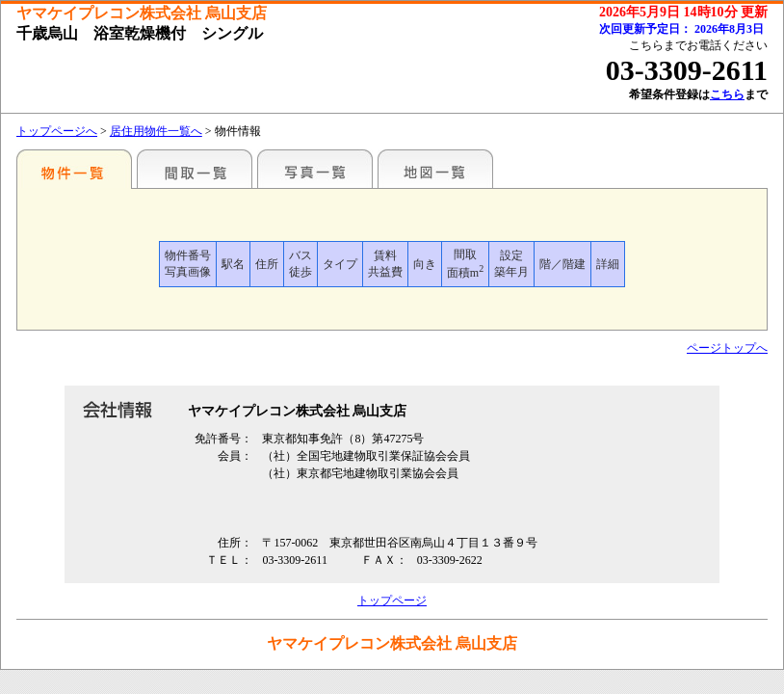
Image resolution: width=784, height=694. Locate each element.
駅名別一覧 (74, 168)
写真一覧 (315, 168)
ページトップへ (727, 348)
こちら (727, 94)
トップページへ (56, 131)
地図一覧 (435, 168)
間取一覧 (194, 168)
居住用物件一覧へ (156, 131)
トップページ (392, 600)
